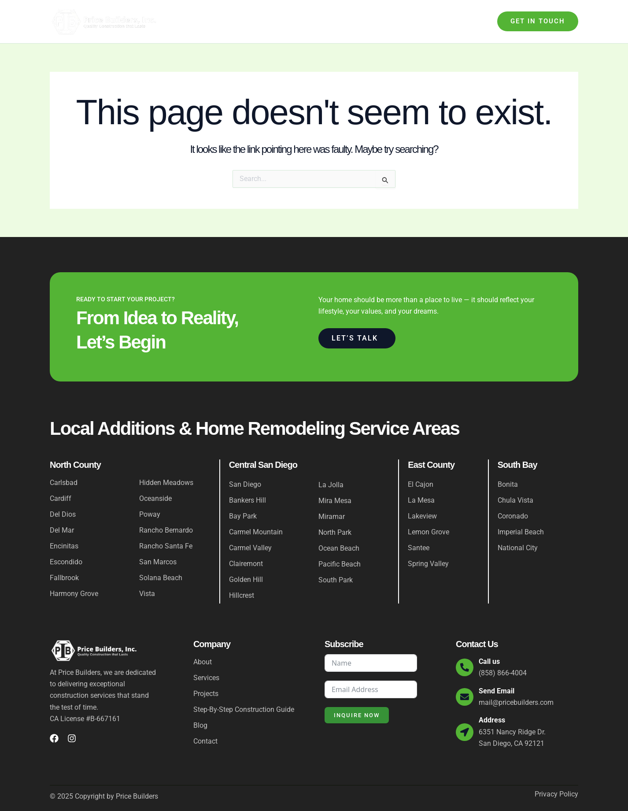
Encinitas (64, 546)
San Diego (245, 484)
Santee (418, 548)
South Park (335, 580)
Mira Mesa (334, 500)
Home (188, 21)
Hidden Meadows (166, 482)
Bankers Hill (247, 500)
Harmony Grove (74, 593)
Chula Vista (515, 500)
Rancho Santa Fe (165, 546)
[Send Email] (464, 697)
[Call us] (464, 667)
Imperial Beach (521, 532)
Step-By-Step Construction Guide (331, 21)
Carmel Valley (250, 548)
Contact (470, 21)
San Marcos (158, 562)
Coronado (513, 516)
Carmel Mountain (256, 532)
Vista (147, 593)
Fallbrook (64, 578)
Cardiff (60, 498)
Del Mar (62, 530)
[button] (537, 21)
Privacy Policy (556, 794)
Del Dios (63, 514)
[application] (266, 21)
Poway (149, 514)
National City (518, 548)
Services (253, 21)
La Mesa (421, 500)
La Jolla (331, 485)
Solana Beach (160, 578)
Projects (406, 21)
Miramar (331, 516)
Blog (439, 21)
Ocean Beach (338, 548)
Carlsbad (64, 482)
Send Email (496, 691)
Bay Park (243, 516)
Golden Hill (246, 579)
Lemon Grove (428, 532)
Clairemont (246, 563)
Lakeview (422, 516)
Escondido (66, 562)
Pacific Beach (339, 564)
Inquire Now (357, 715)
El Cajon (420, 484)
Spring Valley (428, 563)
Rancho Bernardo (166, 530)
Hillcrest (241, 595)
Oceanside (155, 498)
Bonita (508, 484)
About (216, 21)
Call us (489, 661)
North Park (334, 532)
